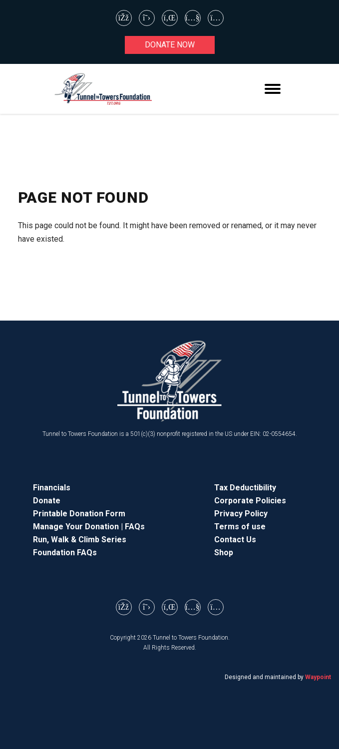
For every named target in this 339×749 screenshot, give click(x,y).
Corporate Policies (250, 500)
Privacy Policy (241, 513)
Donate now (170, 44)
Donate (46, 500)
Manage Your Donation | (79, 526)
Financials (51, 487)
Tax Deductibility (245, 487)
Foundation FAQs (65, 552)
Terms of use (240, 526)
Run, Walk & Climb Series (79, 539)
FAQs (135, 526)
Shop (223, 552)
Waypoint (318, 677)
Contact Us (235, 539)
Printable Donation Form (79, 513)
